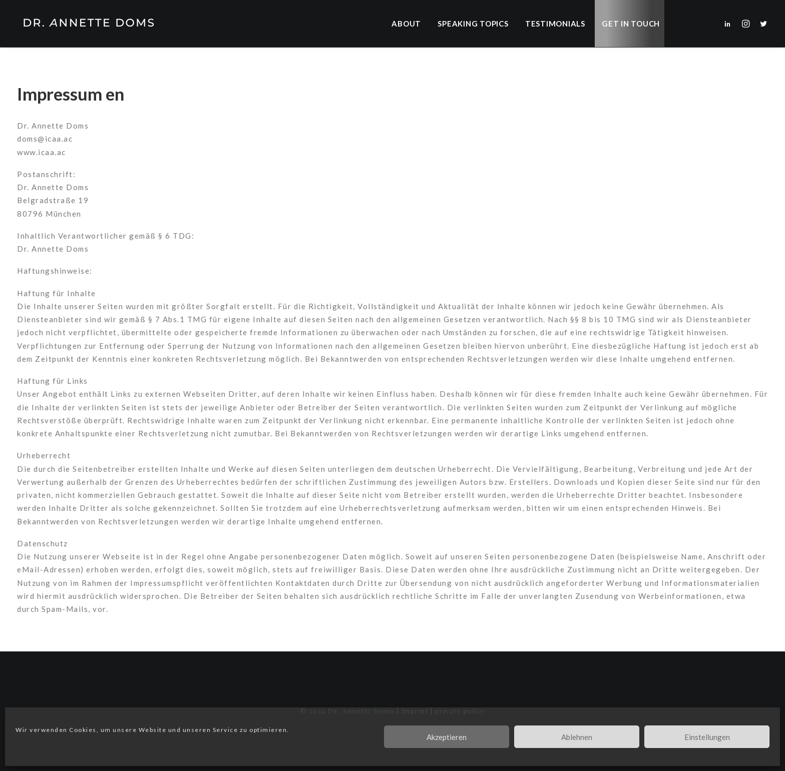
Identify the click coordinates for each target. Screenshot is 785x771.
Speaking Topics (473, 23)
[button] (729, 23)
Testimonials (555, 23)
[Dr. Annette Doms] (87, 24)
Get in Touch (631, 23)
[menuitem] (409, 23)
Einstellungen (707, 736)
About (406, 23)
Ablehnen (576, 736)
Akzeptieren (447, 736)
